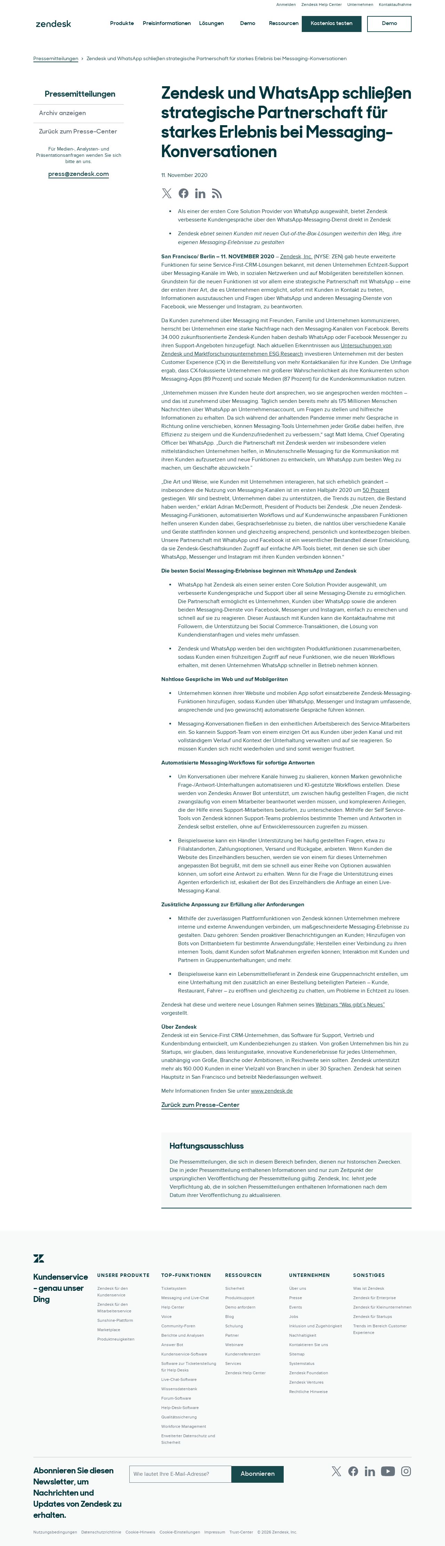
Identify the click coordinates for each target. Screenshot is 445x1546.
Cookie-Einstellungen (180, 1532)
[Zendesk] (38, 1269)
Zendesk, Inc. (296, 256)
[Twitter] (336, 1471)
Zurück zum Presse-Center (78, 132)
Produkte (122, 23)
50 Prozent (376, 490)
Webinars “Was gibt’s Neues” (350, 1004)
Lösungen (211, 23)
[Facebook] (353, 1471)
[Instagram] (406, 1471)
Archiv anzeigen (62, 113)
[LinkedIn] (369, 1471)
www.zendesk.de (272, 1090)
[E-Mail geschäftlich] (180, 1474)
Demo (247, 23)
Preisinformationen (167, 23)
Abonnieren (258, 1474)
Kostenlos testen (332, 23)
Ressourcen (284, 23)
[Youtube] (388, 1471)
